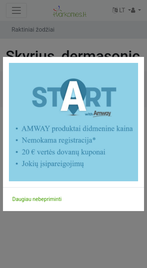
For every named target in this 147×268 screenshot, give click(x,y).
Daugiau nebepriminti (36, 199)
